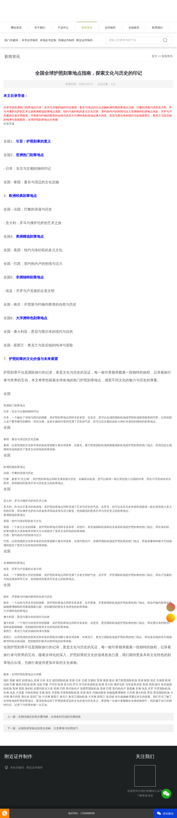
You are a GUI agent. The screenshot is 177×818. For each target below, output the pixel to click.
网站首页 (16, 27)
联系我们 (157, 27)
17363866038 (170, 607)
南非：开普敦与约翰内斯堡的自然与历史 (46, 115)
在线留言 (134, 27)
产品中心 (63, 27)
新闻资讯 (86, 27)
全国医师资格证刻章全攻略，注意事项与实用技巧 (48, 728)
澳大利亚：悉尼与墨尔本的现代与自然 (119, 115)
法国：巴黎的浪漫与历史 (143, 107)
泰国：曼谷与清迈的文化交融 (89, 107)
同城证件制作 (66, 40)
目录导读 (8, 107)
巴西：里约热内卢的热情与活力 (112, 111)
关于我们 (39, 27)
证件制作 (110, 27)
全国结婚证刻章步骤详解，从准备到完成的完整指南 (49, 716)
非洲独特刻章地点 (142, 111)
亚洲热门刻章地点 (25, 107)
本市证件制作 (30, 40)
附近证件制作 (84, 40)
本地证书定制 (48, 40)
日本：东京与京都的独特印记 (53, 107)
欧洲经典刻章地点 (117, 107)
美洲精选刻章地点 (44, 111)
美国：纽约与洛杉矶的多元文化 (74, 111)
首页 (154, 56)
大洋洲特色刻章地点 (83, 115)
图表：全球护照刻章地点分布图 (39, 119)
